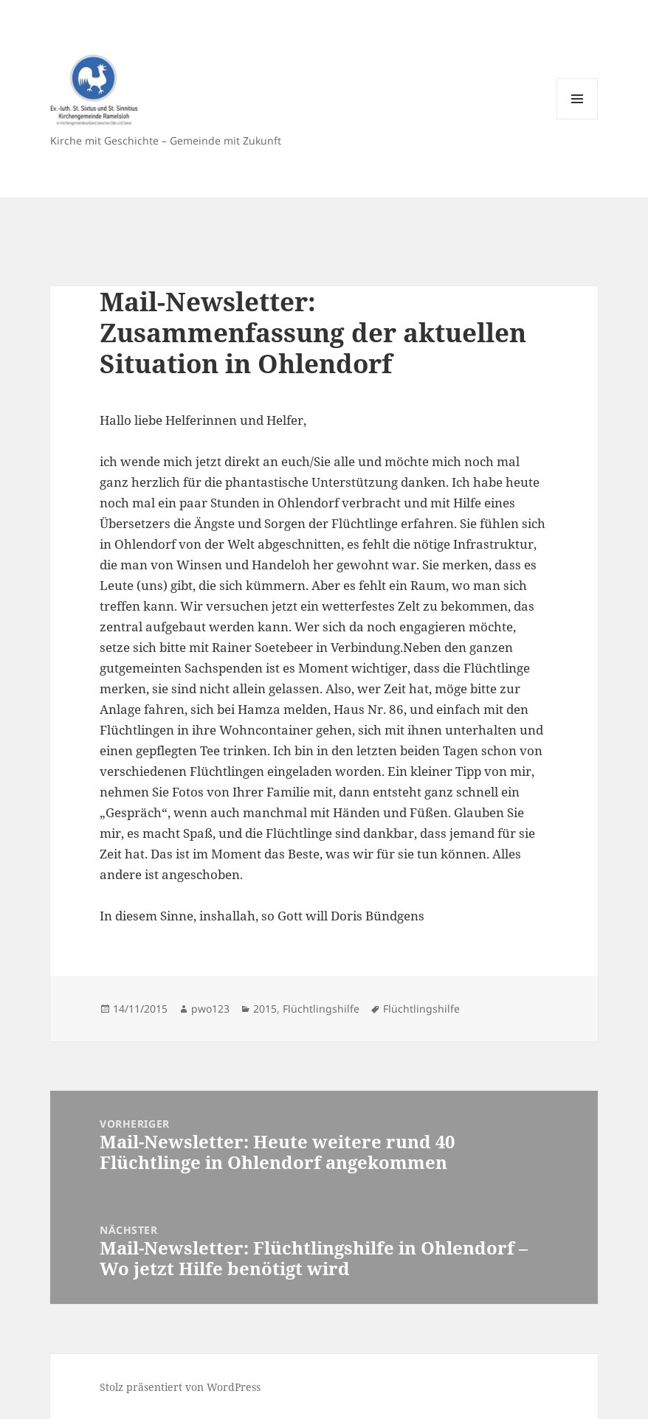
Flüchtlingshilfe (321, 1009)
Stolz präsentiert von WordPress (180, 1387)
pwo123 (210, 1009)
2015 (265, 1009)
